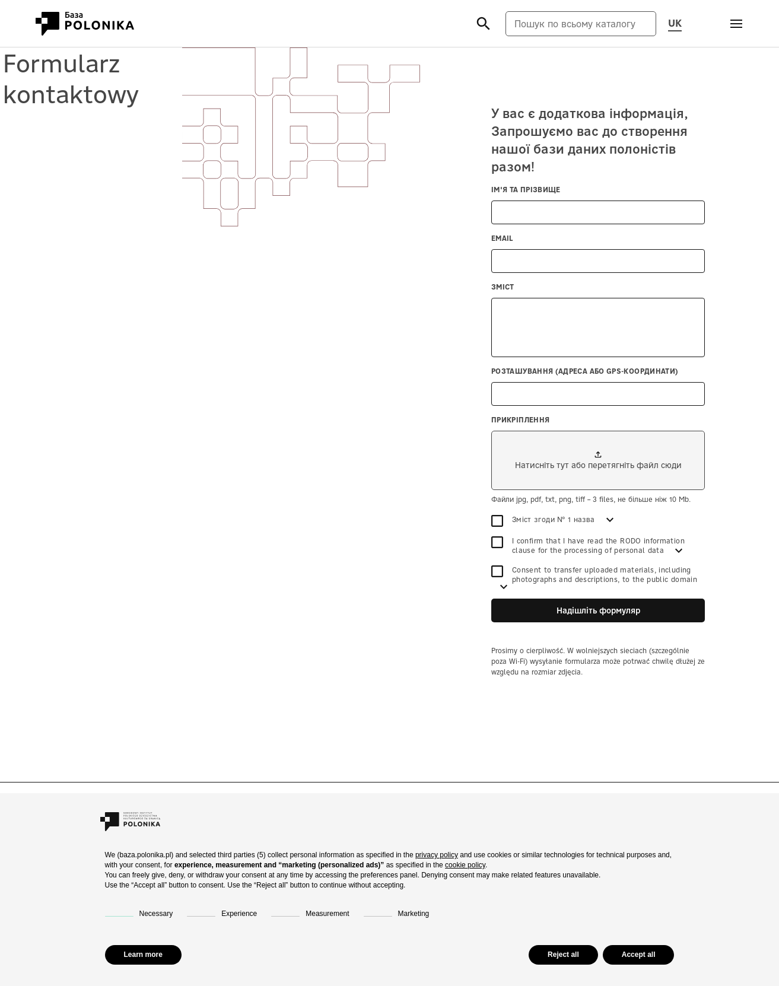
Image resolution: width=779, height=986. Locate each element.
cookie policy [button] (465, 865)
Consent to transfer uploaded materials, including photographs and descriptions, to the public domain (594, 574)
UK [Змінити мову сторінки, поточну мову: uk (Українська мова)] (675, 22)
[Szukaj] (483, 23)
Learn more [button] (143, 954)
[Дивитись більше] (609, 519)
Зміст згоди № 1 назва (544, 519)
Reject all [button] (563, 954)
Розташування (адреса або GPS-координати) (584, 371)
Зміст (502, 286)
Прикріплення (520, 419)
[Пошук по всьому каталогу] (580, 23)
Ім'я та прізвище (526, 189)
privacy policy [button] (436, 855)
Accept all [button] (639, 954)
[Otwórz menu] (736, 24)
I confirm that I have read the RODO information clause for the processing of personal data (588, 545)
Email (502, 238)
